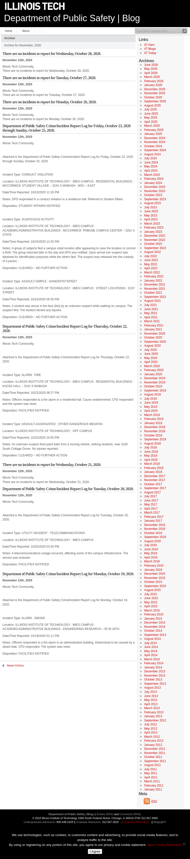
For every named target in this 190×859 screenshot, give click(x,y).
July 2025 (150, 109)
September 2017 (155, 488)
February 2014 (154, 663)
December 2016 (154, 525)
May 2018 (150, 455)
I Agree (95, 851)
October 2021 (153, 292)
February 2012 (154, 740)
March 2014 (152, 659)
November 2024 (154, 142)
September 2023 (155, 199)
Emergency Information (135, 822)
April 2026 (151, 73)
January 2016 (153, 570)
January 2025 (153, 134)
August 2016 (152, 541)
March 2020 (152, 366)
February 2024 (154, 178)
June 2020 (151, 354)
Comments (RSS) (130, 814)
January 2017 (153, 520)
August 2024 (152, 154)
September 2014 (155, 635)
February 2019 (154, 419)
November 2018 (154, 431)
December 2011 (154, 749)
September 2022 (155, 248)
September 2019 (155, 390)
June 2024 (151, 162)
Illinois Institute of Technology (38, 6)
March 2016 (152, 561)
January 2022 (153, 280)
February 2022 (154, 276)
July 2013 (150, 692)
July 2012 (150, 724)
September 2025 (155, 101)
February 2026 (154, 81)
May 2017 (150, 504)
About (25, 30)
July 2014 (150, 643)
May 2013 (150, 700)
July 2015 (150, 594)
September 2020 (155, 341)
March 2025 (152, 125)
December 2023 (154, 187)
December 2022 (154, 235)
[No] (183, 843)
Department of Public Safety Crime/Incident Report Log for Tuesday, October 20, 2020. (68, 489)
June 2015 (151, 598)
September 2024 (155, 150)
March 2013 (152, 708)
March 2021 (152, 321)
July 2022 (150, 256)
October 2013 (153, 679)
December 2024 (154, 138)
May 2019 (150, 407)
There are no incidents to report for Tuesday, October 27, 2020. (49, 78)
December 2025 (154, 89)
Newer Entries (15, 665)
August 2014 (152, 639)
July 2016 (150, 545)
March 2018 (152, 463)
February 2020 (154, 370)
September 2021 (155, 297)
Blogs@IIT (160, 822)
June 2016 (151, 549)
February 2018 (154, 468)
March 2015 (152, 610)
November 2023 (154, 191)
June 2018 (151, 451)
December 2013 (154, 671)
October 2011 (153, 757)
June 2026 (151, 65)
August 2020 (152, 345)
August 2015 (152, 590)
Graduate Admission (88, 822)
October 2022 (153, 244)
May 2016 (150, 553)
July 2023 (150, 207)
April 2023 (151, 219)
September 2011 (155, 761)
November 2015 (154, 578)
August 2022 (152, 252)
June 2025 (151, 113)
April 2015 (151, 606)
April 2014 (151, 655)
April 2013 (151, 704)
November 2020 (154, 333)
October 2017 (153, 484)
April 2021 (151, 317)
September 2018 (155, 439)
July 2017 (150, 496)
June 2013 (151, 696)
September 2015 (155, 586)
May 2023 (150, 215)
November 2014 (154, 626)
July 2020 (150, 350)
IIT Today (150, 53)
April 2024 (151, 170)
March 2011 (152, 781)
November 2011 (154, 753)
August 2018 (152, 443)
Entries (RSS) (105, 814)
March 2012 (152, 736)
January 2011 (153, 789)
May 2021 (150, 313)
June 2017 (151, 500)
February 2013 (154, 712)
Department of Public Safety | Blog (72, 18)
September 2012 (155, 720)
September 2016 (155, 537)
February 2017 (154, 517)
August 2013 (152, 687)
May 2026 (150, 69)
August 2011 (152, 765)
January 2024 (153, 183)
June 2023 (151, 211)
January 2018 (153, 472)
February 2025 (154, 130)
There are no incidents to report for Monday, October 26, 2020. (49, 102)
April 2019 (151, 410)
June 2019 (151, 402)
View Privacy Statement (164, 845)
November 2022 (154, 240)
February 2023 (154, 227)
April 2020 (151, 362)
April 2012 (151, 732)
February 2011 (154, 785)
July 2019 (150, 398)
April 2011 (151, 777)
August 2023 (152, 203)
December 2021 (154, 284)
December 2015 (154, 573)
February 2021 (154, 325)
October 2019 (153, 386)
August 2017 (152, 492)
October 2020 (153, 337)
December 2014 (154, 622)
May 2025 (150, 117)
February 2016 (154, 565)
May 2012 (150, 728)
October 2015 (153, 582)
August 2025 (152, 105)
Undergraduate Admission (39, 822)
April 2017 (151, 508)
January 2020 (153, 374)
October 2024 (153, 146)
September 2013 (155, 683)
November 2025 (154, 93)
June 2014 (151, 647)
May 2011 (150, 773)
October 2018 (153, 435)
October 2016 (153, 533)
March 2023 (152, 223)
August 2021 (152, 301)
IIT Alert (149, 45)
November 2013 (154, 675)
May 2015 (150, 602)
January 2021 (153, 329)
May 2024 (150, 166)
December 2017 (154, 476)
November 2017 (154, 480)
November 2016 (154, 529)
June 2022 (151, 260)
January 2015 (153, 618)
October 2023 (153, 195)
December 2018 (154, 427)
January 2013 (153, 716)
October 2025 (153, 97)
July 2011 (150, 769)
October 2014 (153, 630)
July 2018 (150, 447)
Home (8, 30)
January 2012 (153, 745)
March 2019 (152, 415)
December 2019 (154, 378)
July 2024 (150, 158)
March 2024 (152, 175)
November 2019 (154, 382)
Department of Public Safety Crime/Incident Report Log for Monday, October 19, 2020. (68, 574)
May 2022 (150, 264)
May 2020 (150, 358)
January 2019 (153, 423)
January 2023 (153, 231)
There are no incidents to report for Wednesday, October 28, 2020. (51, 54)
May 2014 (150, 651)
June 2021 (151, 309)
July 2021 (150, 305)
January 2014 (153, 667)
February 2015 (154, 614)
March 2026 (152, 77)
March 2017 (152, 512)
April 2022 (151, 268)
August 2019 (152, 394)
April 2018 (151, 460)
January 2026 (153, 85)
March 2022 (152, 272)
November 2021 (154, 288)
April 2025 (151, 122)
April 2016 (151, 557)
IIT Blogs (150, 49)
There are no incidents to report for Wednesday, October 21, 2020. (51, 465)
